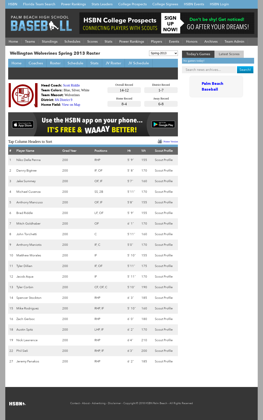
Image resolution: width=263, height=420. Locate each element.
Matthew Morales (28, 255)
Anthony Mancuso (29, 202)
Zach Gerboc (25, 319)
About (85, 403)
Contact (75, 403)
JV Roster (113, 63)
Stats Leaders (102, 4)
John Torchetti (26, 234)
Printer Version (170, 141)
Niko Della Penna (28, 160)
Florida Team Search (39, 4)
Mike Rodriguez (27, 308)
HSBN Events (194, 4)
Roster (55, 63)
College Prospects (132, 4)
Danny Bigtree (26, 170)
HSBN (12, 4)
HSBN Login (219, 4)
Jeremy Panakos (27, 361)
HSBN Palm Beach (156, 403)
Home (17, 63)
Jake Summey (26, 181)
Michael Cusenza (28, 192)
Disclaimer (114, 403)
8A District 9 (63, 100)
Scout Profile (164, 160)
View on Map (71, 105)
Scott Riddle (71, 85)
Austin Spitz (24, 329)
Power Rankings (73, 4)
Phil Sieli (22, 351)
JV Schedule (138, 63)
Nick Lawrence (27, 340)
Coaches (36, 63)
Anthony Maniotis (29, 245)
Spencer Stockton (29, 298)
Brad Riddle (24, 213)
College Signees (165, 4)
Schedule (75, 63)
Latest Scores (229, 54)
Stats (94, 63)
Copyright (129, 403)
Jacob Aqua (24, 276)
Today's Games (198, 54)
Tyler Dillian (24, 266)
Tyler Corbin (24, 287)
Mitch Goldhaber (28, 223)
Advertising (99, 403)
